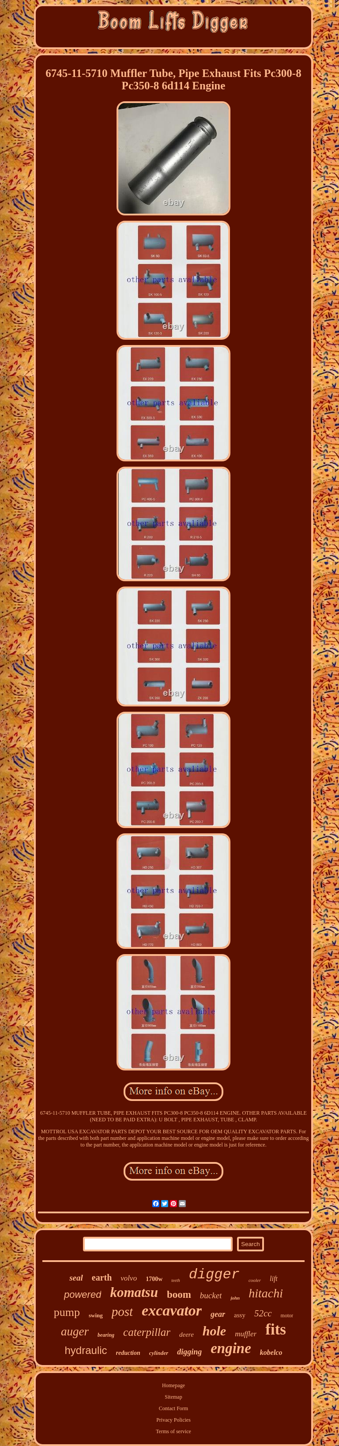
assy (239, 1315)
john (235, 1297)
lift (274, 1278)
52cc (263, 1313)
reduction (128, 1353)
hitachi (266, 1293)
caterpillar (146, 1332)
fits (275, 1329)
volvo (129, 1278)
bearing (106, 1335)
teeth (175, 1280)
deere (186, 1334)
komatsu (134, 1292)
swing (96, 1315)
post (122, 1311)
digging (189, 1351)
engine (231, 1348)
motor (287, 1315)
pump (67, 1312)
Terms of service (173, 1431)
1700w (154, 1279)
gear (218, 1314)
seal (76, 1277)
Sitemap (173, 1397)
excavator (172, 1310)
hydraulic (86, 1350)
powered (82, 1294)
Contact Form (173, 1408)
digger (214, 1274)
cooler (255, 1280)
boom (179, 1294)
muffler (245, 1334)
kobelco (271, 1352)
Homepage (173, 1385)
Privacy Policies (173, 1420)
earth (102, 1277)
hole (214, 1330)
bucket (211, 1295)
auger (75, 1331)
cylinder (158, 1353)
